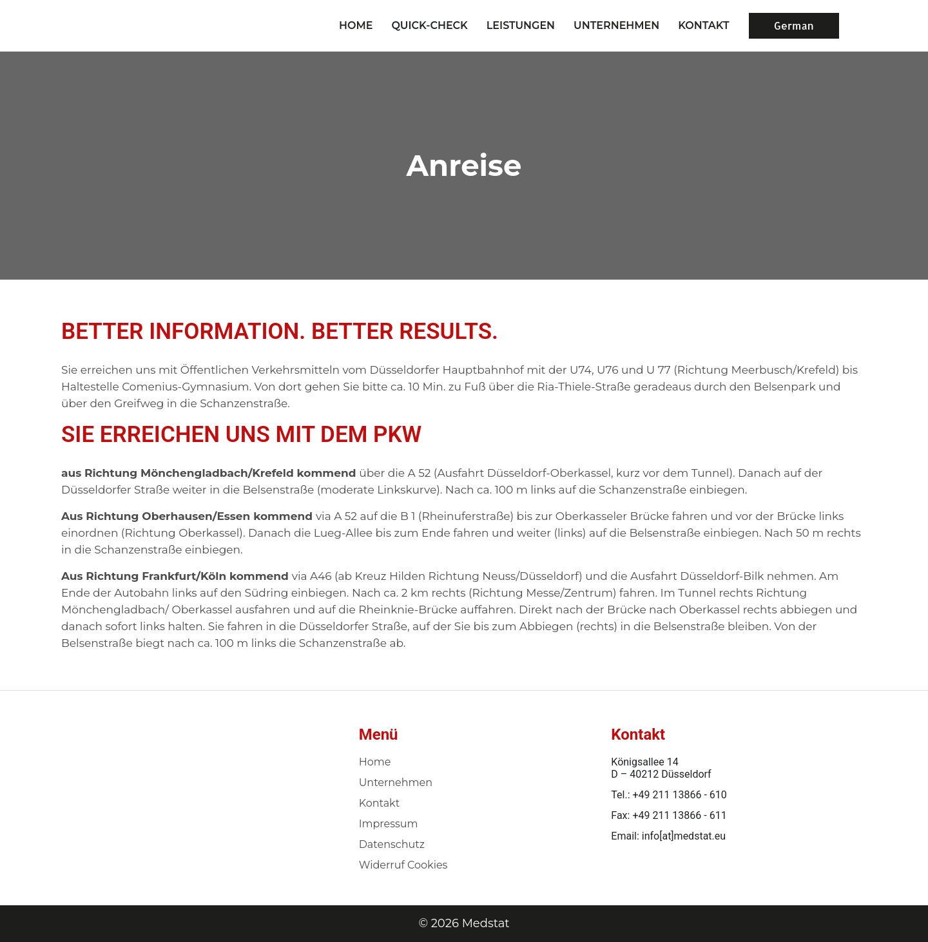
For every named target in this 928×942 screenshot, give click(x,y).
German (794, 25)
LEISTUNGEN (521, 25)
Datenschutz (392, 844)
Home (355, 25)
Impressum (388, 824)
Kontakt (379, 803)
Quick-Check (429, 25)
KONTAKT (703, 25)
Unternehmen (395, 782)
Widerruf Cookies (403, 865)
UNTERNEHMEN (616, 25)
